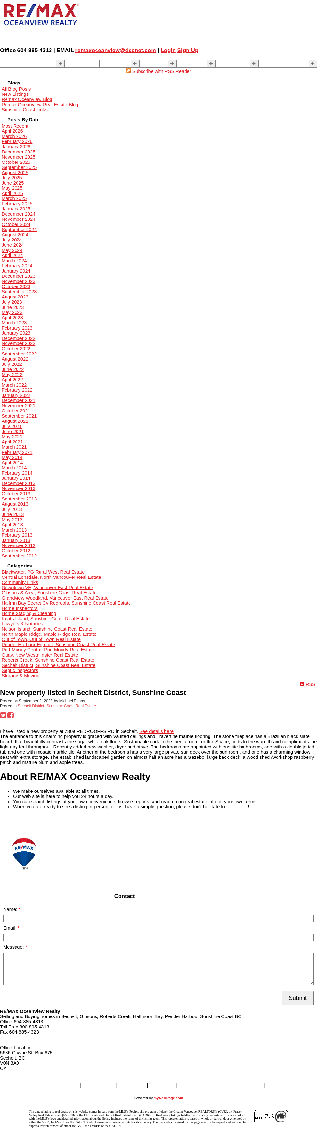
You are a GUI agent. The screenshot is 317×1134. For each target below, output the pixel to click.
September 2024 (19, 229)
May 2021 (12, 436)
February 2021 (17, 452)
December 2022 (18, 338)
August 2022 (15, 359)
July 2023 (12, 302)
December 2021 (18, 400)
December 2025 (18, 151)
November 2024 (18, 219)
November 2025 (18, 157)
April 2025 (12, 193)
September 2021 (19, 416)
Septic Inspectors (20, 670)
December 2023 (18, 276)
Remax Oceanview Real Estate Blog (40, 104)
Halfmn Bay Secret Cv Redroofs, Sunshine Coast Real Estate (66, 603)
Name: (10, 909)
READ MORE (14, 822)
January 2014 (16, 478)
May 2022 (12, 374)
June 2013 (13, 514)
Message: (14, 946)
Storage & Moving (21, 675)
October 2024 (16, 224)
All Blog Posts (16, 89)
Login (168, 50)
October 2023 (16, 286)
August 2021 (15, 421)
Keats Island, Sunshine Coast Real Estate (46, 618)
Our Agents (79, 63)
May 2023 (12, 312)
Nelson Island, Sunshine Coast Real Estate (47, 629)
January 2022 (16, 395)
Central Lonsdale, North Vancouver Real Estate (51, 577)
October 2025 (16, 162)
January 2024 (16, 271)
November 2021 (18, 405)
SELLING (112, 63)
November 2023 (18, 281)
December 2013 (18, 483)
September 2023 (19, 291)
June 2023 (13, 307)
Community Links (20, 582)
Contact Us (229, 63)
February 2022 (17, 390)
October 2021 (16, 410)
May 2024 (12, 250)
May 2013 (12, 519)
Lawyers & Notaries (22, 623)
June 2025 (13, 182)
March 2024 (14, 260)
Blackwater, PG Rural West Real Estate (43, 572)
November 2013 (18, 488)
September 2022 (19, 353)
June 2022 (13, 369)
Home (8, 63)
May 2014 (12, 457)
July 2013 (12, 509)
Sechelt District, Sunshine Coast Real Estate (48, 665)
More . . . (290, 63)
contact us (237, 806)
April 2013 (12, 524)
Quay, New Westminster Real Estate (40, 654)
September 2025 (19, 167)
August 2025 (15, 172)
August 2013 (15, 504)
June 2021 (13, 431)
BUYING (151, 63)
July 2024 (12, 239)
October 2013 (16, 493)
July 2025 (12, 177)
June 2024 (13, 245)
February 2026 (17, 141)
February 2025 (17, 203)
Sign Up (187, 50)
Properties (37, 63)
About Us (188, 63)
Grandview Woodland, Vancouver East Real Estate (55, 598)
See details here (156, 731)
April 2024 (12, 255)
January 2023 (16, 333)
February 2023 (17, 328)
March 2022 (14, 384)
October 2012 (16, 550)
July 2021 (12, 426)
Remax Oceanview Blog (27, 99)
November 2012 (18, 545)
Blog (265, 63)
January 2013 (16, 540)
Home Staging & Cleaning (29, 613)
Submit (298, 998)
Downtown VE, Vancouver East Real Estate (47, 587)
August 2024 (15, 234)
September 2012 (19, 555)
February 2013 (17, 535)
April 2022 (12, 379)
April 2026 (12, 131)
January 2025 (16, 208)
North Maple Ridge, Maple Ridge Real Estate (49, 634)
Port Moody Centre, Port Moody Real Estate (48, 649)
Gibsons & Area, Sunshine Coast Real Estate (49, 592)
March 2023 (14, 322)
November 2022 (18, 343)
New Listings (15, 94)
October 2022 (16, 348)
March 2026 (14, 136)
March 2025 (14, 198)
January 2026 (16, 146)
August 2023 (15, 296)
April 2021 (12, 441)
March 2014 (14, 467)
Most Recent (15, 126)
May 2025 (12, 188)
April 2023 (12, 317)
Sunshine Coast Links (25, 109)
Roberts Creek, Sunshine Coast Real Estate (48, 660)
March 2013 (14, 530)
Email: (10, 928)
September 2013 (19, 498)
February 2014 (17, 473)
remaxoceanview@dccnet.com (115, 50)
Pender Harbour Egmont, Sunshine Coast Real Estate (58, 644)
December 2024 (18, 214)
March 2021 (14, 447)
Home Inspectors (20, 608)
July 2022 (12, 364)
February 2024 (17, 265)
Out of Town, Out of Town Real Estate (41, 639)
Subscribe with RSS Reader (158, 71)
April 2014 (12, 462)
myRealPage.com (168, 1098)
